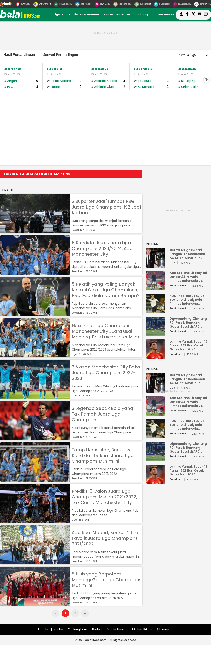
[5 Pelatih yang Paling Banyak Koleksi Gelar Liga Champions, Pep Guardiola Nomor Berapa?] (35, 314)
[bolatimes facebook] (187, 14)
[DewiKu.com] (102, 4)
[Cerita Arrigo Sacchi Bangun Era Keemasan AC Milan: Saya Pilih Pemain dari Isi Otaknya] (155, 265)
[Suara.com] (23, 4)
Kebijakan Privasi (140, 629)
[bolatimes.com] (20, 17)
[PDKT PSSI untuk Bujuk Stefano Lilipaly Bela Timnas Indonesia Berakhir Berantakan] (155, 311)
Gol (160, 14)
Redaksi (43, 629)
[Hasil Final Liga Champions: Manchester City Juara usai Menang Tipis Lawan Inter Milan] (35, 355)
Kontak (59, 629)
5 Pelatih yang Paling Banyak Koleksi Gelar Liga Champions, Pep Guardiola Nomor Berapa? (105, 289)
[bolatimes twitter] (193, 14)
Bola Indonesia (91, 14)
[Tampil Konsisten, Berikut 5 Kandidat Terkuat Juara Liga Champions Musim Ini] (35, 479)
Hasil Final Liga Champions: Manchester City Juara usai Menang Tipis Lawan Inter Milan (106, 331)
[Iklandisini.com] (182, 4)
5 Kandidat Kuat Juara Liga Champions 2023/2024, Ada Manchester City (102, 248)
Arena (132, 14)
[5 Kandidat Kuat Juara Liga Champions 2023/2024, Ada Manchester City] (35, 272)
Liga (57, 14)
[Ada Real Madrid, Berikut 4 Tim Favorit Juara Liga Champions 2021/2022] (35, 562)
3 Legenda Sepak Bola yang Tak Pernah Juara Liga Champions (102, 414)
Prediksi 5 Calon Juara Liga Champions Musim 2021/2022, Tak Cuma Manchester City (104, 496)
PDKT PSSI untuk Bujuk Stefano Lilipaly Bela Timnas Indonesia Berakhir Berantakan (187, 300)
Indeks (169, 14)
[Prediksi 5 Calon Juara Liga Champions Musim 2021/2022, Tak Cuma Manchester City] (35, 521)
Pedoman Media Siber (108, 629)
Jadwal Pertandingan (60, 55)
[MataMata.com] (42, 4)
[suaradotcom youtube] (199, 14)
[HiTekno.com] (83, 4)
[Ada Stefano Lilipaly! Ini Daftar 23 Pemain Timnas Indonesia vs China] (155, 288)
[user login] (181, 16)
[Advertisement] (105, 132)
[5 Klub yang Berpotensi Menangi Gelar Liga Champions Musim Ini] (35, 603)
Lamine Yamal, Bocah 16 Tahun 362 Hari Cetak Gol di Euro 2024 (188, 345)
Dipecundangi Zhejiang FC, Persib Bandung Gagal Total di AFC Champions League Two (189, 322)
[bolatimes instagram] (206, 14)
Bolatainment (115, 14)
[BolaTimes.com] (63, 4)
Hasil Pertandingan (19, 54)
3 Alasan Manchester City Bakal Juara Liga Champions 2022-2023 (106, 372)
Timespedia (147, 14)
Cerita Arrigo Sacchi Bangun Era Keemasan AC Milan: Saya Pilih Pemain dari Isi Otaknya (189, 254)
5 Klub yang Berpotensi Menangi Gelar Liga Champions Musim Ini (106, 579)
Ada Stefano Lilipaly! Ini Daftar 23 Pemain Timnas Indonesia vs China (188, 277)
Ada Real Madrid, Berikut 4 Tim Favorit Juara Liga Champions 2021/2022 (105, 538)
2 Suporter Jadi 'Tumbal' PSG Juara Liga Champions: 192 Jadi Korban (106, 207)
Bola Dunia (70, 14)
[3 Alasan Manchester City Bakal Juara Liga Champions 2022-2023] (35, 396)
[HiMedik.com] (161, 4)
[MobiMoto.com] (122, 4)
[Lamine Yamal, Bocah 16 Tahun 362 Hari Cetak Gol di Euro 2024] (155, 357)
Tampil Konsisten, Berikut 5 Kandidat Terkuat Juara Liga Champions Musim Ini (103, 455)
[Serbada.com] (202, 4)
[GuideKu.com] (142, 4)
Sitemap (163, 629)
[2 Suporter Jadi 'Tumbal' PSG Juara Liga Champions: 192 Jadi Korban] (35, 231)
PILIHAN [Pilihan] (152, 244)
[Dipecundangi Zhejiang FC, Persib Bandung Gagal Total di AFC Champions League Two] (155, 334)
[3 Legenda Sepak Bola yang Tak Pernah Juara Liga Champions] (35, 438)
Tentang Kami (78, 629)
